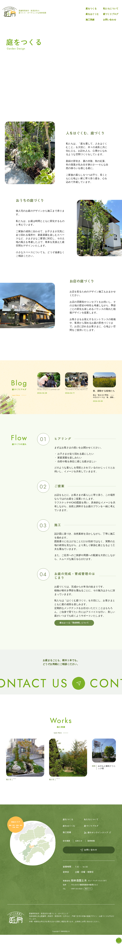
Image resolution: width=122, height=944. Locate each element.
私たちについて (110, 8)
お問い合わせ (109, 19)
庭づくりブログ (110, 14)
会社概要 (67, 849)
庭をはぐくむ (92, 14)
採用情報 (92, 849)
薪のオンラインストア (98, 840)
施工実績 (90, 19)
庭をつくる (91, 8)
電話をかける (88, 898)
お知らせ (80, 849)
